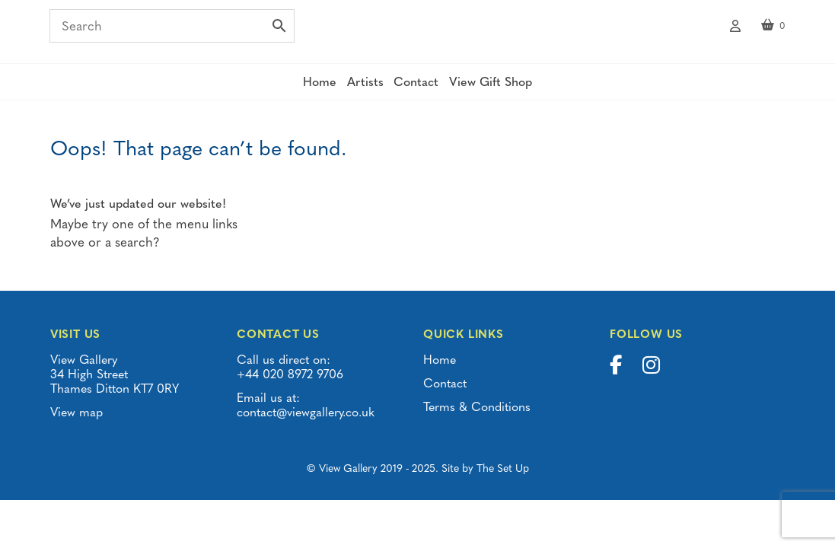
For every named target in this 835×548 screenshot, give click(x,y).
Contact (422, 91)
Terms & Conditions (477, 417)
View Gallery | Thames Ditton (417, 34)
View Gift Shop (509, 91)
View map (76, 422)
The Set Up (502, 478)
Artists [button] (359, 91)
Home (301, 91)
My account (735, 28)
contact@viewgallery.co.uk (305, 422)
